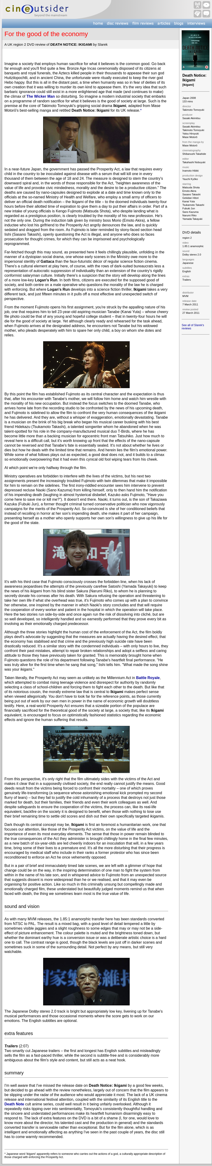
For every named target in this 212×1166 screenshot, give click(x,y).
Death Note (14, 1104)
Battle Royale (148, 678)
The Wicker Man (40, 96)
